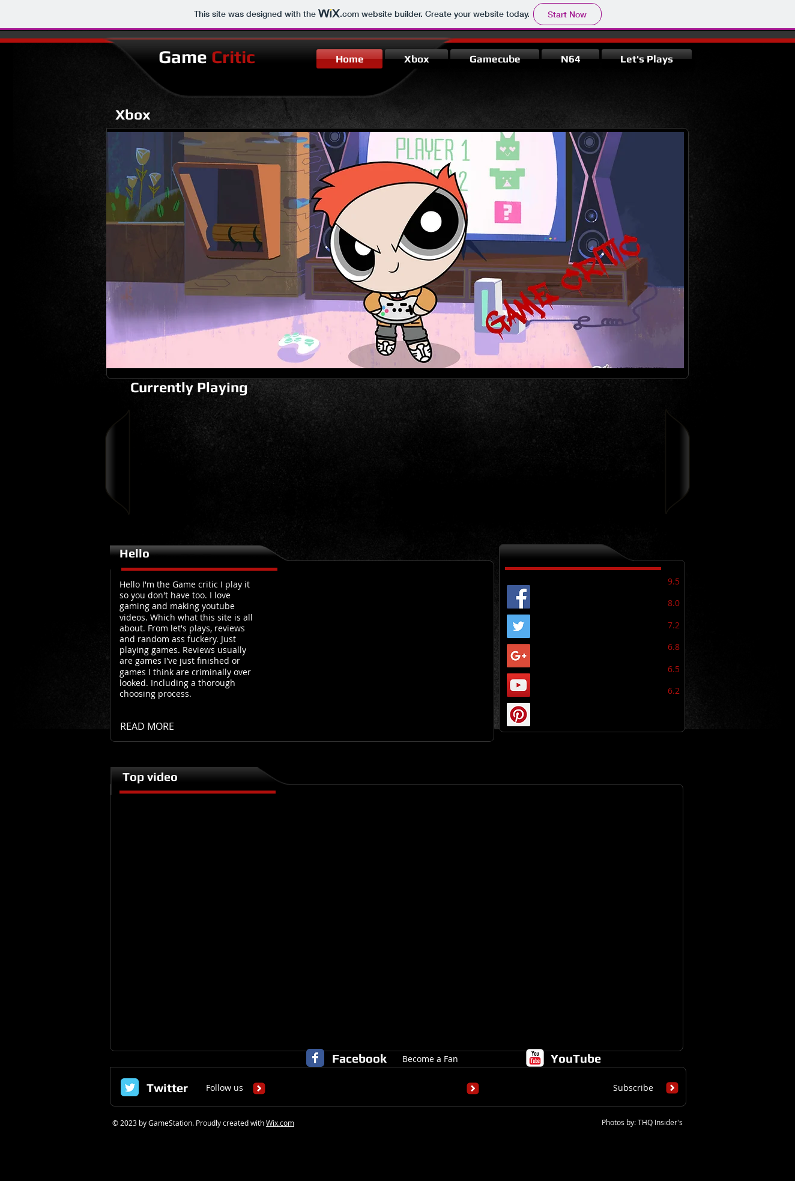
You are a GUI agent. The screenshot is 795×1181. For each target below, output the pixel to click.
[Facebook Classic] (315, 1058)
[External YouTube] (398, 915)
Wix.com (280, 1123)
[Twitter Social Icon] (518, 626)
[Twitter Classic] (130, 1087)
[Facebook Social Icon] (518, 597)
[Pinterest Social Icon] (518, 714)
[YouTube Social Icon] (518, 685)
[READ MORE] (151, 726)
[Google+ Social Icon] (518, 655)
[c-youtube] (535, 1058)
